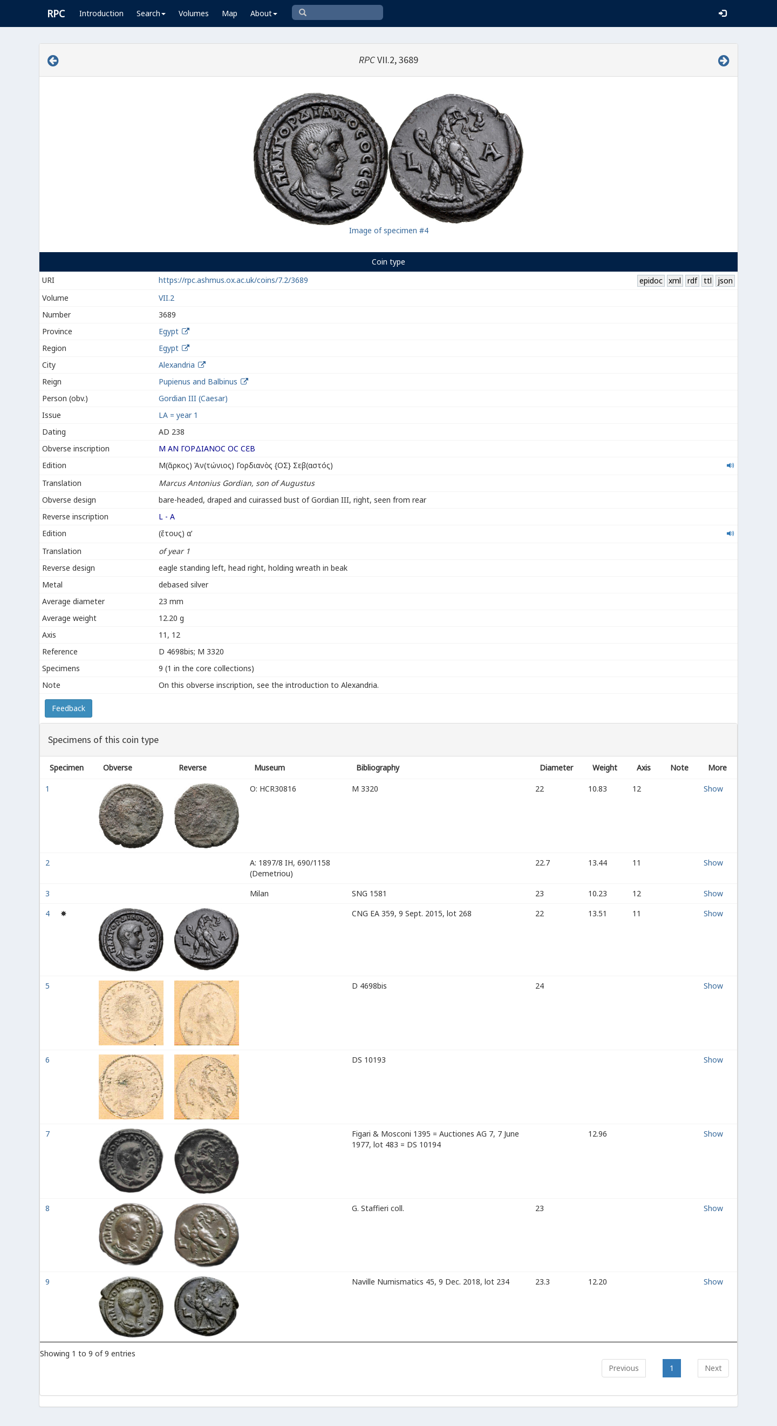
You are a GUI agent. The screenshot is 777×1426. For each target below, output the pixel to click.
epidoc (651, 280)
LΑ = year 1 (178, 415)
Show (713, 788)
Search (151, 13)
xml (675, 280)
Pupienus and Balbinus (198, 381)
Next (713, 1368)
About (263, 13)
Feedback (68, 708)
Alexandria (177, 365)
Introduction (101, 13)
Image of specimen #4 (388, 230)
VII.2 (166, 298)
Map (229, 13)
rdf (692, 280)
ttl (708, 280)
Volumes (194, 13)
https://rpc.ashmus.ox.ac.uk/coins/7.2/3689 (233, 280)
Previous (624, 1368)
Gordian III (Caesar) (193, 398)
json (725, 280)
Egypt (169, 331)
